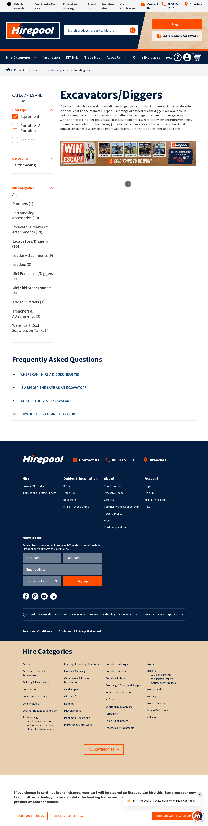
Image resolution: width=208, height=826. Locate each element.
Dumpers (22, 203)
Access (27, 664)
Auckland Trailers (161, 675)
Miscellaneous (72, 710)
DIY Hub (72, 57)
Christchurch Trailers (163, 683)
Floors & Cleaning (74, 671)
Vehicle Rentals (41, 614)
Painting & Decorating (77, 718)
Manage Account (155, 500)
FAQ (106, 520)
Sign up (149, 493)
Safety (110, 699)
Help (147, 506)
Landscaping (71, 689)
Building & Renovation (36, 682)
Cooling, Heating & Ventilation (40, 710)
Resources (70, 500)
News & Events (113, 513)
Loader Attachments (32, 255)
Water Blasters (156, 689)
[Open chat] (198, 816)
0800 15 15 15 (170, 6)
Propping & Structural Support (124, 685)
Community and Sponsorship (121, 506)
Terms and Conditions (37, 631)
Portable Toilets (115, 678)
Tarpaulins (112, 713)
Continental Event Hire (70, 614)
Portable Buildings (117, 664)
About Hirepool (113, 486)
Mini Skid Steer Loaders (31, 290)
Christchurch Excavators (41, 729)
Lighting (69, 703)
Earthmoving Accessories (25, 215)
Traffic (151, 664)
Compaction (30, 689)
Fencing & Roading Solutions (81, 664)
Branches (193, 4)
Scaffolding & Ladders (119, 706)
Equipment (35, 70)
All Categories (104, 749)
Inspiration (51, 57)
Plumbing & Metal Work (78, 725)
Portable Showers (117, 671)
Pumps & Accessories (119, 692)
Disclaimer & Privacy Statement (80, 631)
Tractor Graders (28, 301)
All (14, 194)
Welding (152, 696)
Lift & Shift (70, 696)
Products (19, 70)
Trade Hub (92, 57)
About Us (114, 57)
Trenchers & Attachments (26, 313)
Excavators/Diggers (78, 70)
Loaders (21, 264)
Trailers (151, 670)
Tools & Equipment (117, 721)
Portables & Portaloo (30, 128)
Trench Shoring (156, 703)
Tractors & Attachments (120, 728)
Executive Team (113, 493)
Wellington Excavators (40, 725)
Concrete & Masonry (35, 696)
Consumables (31, 703)
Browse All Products (35, 486)
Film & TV (125, 614)
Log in (177, 24)
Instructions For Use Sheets (39, 493)
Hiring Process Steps (76, 506)
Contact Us (149, 6)
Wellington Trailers (162, 679)
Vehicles (27, 139)
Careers (109, 500)
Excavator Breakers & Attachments (30, 229)
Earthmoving (54, 70)
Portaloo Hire (145, 614)
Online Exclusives (146, 57)
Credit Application (115, 527)
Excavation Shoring (102, 614)
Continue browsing (31, 816)
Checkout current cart (69, 816)
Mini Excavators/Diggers (32, 276)
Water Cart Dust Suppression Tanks (31, 328)
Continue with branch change (176, 816)
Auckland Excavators (39, 721)
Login (148, 486)
